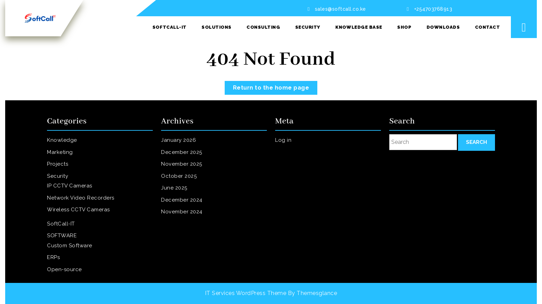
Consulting (263, 27)
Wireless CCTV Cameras (81, 208)
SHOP (404, 27)
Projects (62, 168)
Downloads (443, 27)
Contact (487, 27)
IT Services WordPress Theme (246, 293)
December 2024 (185, 199)
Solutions (217, 27)
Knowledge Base (358, 27)
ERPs (59, 250)
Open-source (68, 261)
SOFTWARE (66, 231)
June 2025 (178, 189)
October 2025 (183, 178)
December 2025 (185, 157)
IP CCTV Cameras (73, 187)
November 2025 (185, 168)
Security (307, 27)
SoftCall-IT (169, 27)
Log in (288, 146)
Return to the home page (275, 86)
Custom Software (73, 239)
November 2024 (185, 210)
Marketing (64, 157)
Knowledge (66, 146)
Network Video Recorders (83, 197)
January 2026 (182, 146)
